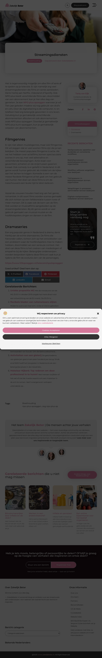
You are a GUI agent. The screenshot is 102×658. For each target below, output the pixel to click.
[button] (98, 313)
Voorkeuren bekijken (51, 344)
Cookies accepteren (51, 330)
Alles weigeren (51, 337)
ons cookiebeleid (45, 323)
